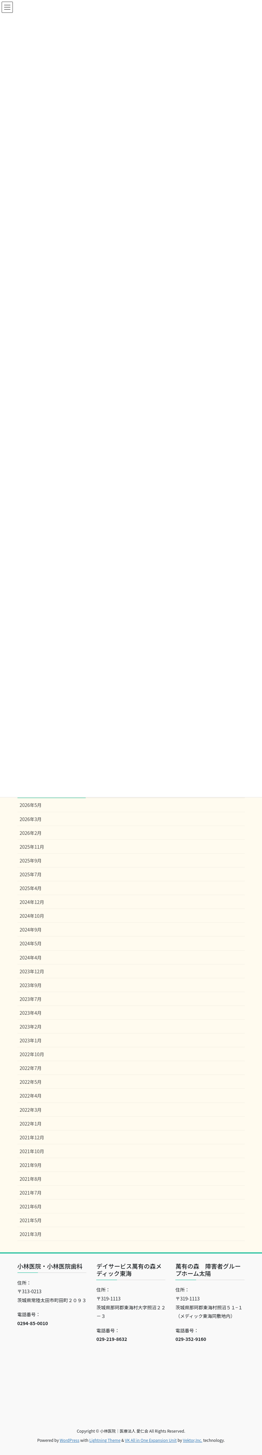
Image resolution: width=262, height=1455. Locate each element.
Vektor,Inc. (192, 1440)
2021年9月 (31, 1165)
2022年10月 (32, 1054)
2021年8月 (31, 1179)
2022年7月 (31, 1068)
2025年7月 (31, 874)
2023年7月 (31, 999)
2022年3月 (31, 1109)
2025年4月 (31, 888)
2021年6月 (31, 1206)
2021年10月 (32, 1151)
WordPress (69, 1440)
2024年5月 (31, 943)
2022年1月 (31, 1123)
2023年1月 (31, 1040)
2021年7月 (31, 1192)
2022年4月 (31, 1095)
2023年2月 (31, 1026)
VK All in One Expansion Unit (151, 1440)
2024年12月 (32, 902)
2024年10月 (32, 915)
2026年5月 (31, 805)
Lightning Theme (105, 1440)
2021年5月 (31, 1220)
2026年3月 (31, 819)
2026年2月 (31, 833)
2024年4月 (31, 957)
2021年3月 (31, 1234)
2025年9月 (31, 860)
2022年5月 (31, 1082)
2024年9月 (31, 929)
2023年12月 (32, 971)
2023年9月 (31, 985)
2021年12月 (32, 1137)
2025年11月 (32, 846)
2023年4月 (31, 1012)
